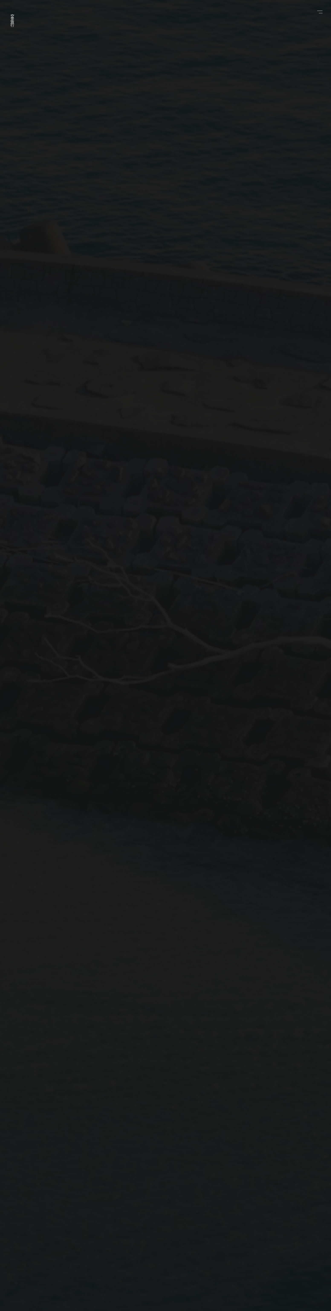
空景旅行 (12, 17)
